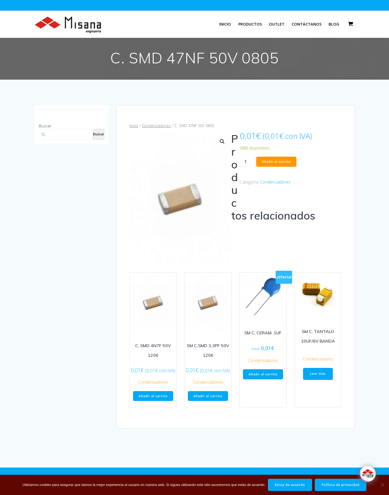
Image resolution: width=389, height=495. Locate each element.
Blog (334, 24)
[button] (222, 141)
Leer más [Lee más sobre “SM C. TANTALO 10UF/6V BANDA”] (318, 373)
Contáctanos (306, 24)
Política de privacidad (340, 484)
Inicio (225, 24)
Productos (250, 24)
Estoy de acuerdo (290, 484)
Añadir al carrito (276, 161)
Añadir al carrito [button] (153, 396)
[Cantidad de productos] (247, 162)
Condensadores (156, 125)
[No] (382, 485)
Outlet (276, 24)
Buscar (45, 125)
